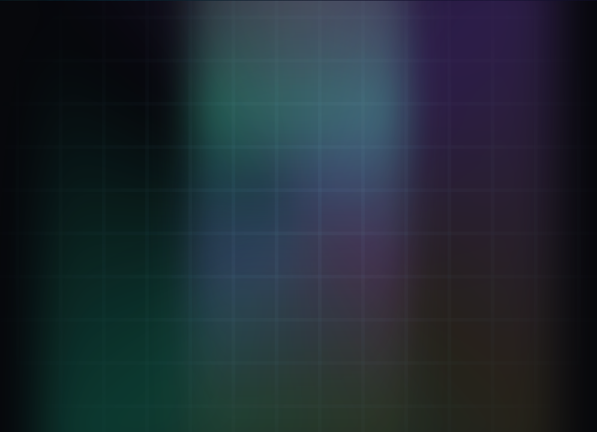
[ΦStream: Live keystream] (114, 264)
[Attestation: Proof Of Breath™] (114, 315)
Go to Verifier (299, 293)
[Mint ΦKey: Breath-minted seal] (114, 163)
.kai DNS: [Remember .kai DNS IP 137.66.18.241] (379, 387)
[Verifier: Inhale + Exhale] (114, 112)
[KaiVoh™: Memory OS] (114, 213)
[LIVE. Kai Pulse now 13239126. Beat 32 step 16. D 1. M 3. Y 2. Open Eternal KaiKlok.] (510, 14)
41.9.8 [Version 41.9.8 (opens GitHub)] (554, 387)
